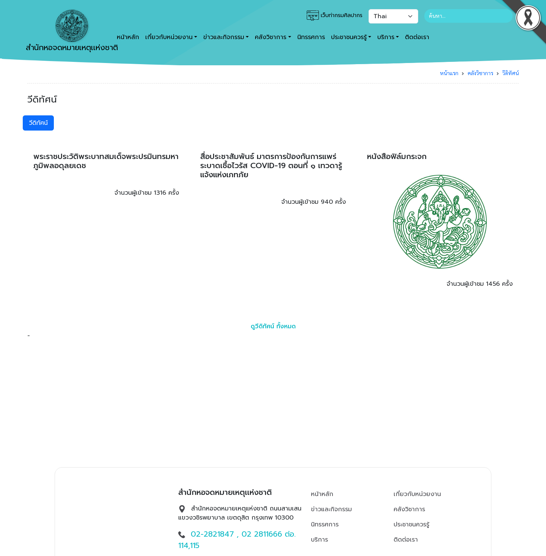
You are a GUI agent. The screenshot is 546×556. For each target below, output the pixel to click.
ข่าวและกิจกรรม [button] (223, 37)
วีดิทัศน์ (510, 72)
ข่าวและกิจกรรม (331, 509)
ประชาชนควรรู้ (411, 524)
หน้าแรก (449, 72)
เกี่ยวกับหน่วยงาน (417, 494)
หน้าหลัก (322, 494)
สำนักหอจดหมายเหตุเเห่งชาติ (72, 31)
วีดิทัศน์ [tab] (38, 123)
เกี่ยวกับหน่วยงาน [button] (169, 37)
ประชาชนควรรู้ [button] (349, 37)
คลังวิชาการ (480, 72)
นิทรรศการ (311, 37)
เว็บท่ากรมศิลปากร (334, 15)
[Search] (468, 16)
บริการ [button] (385, 37)
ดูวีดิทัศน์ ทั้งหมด (273, 326)
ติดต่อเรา (417, 37)
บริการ (319, 539)
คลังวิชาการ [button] (270, 37)
